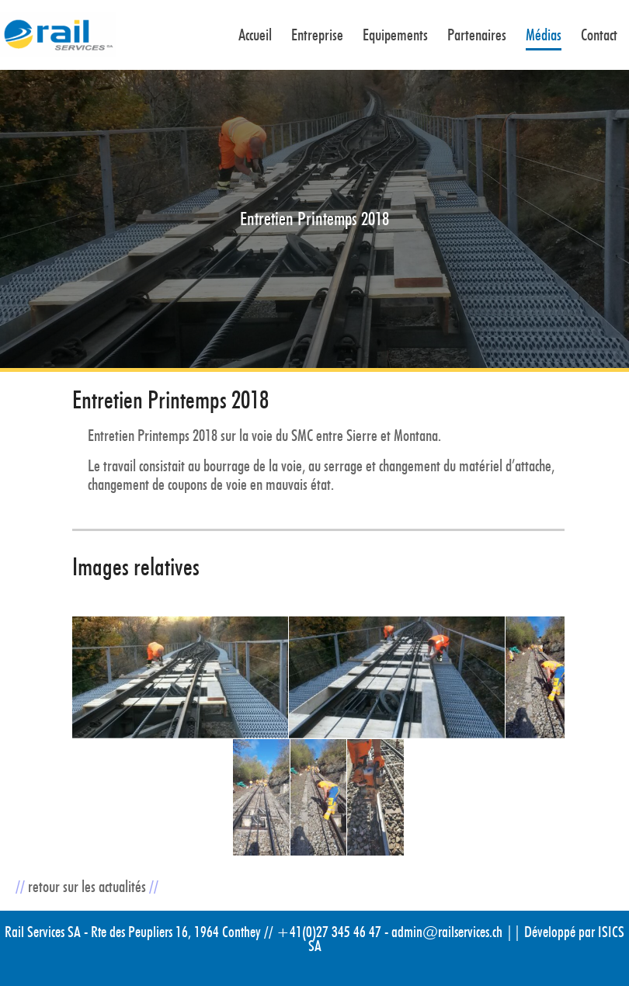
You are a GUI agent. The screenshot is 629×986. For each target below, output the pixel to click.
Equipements (395, 35)
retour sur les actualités (87, 886)
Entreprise (317, 35)
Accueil (255, 35)
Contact (599, 35)
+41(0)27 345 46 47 (328, 931)
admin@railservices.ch (446, 931)
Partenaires (476, 35)
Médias (543, 35)
